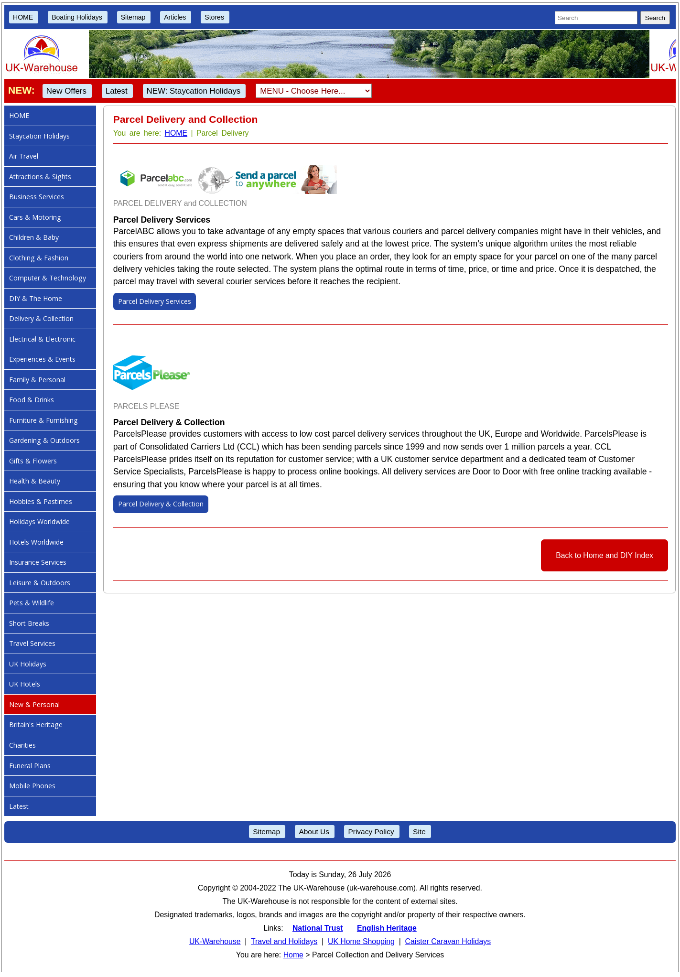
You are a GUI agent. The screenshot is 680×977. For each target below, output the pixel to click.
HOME (23, 17)
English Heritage (387, 928)
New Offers (66, 91)
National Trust (317, 928)
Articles (175, 17)
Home (293, 955)
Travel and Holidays (284, 941)
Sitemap (133, 17)
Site (419, 831)
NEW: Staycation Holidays (194, 91)
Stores (214, 17)
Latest (117, 91)
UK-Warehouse (215, 941)
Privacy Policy (371, 831)
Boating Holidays (77, 17)
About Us (314, 831)
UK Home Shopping (361, 941)
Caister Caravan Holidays (448, 941)
